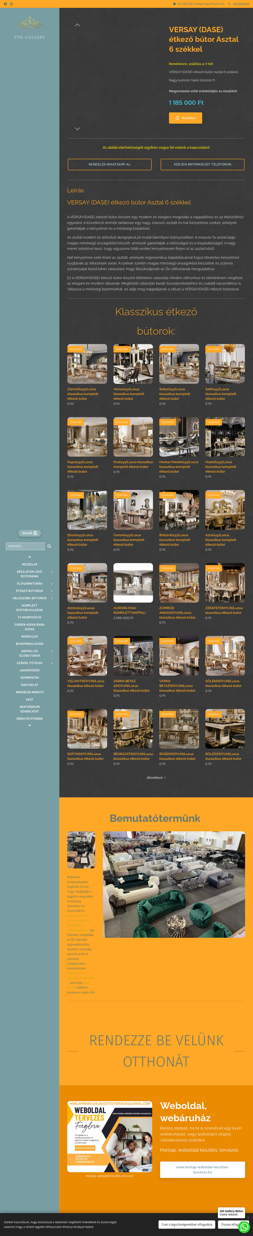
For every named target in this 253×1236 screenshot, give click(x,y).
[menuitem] (29, 564)
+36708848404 (240, 4)
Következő (155, 778)
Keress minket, (174, 1128)
